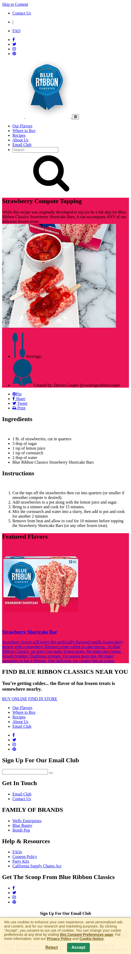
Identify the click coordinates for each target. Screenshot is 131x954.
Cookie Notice (91, 939)
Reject (51, 947)
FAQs (17, 852)
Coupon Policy (24, 856)
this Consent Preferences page (86, 934)
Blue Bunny (22, 825)
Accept (78, 947)
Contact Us (21, 799)
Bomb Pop (21, 830)
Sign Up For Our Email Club (65, 913)
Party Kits (20, 861)
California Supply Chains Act (36, 866)
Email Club (21, 794)
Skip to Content (15, 4)
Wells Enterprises (26, 821)
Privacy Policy (59, 939)
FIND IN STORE (42, 699)
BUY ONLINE (14, 699)
